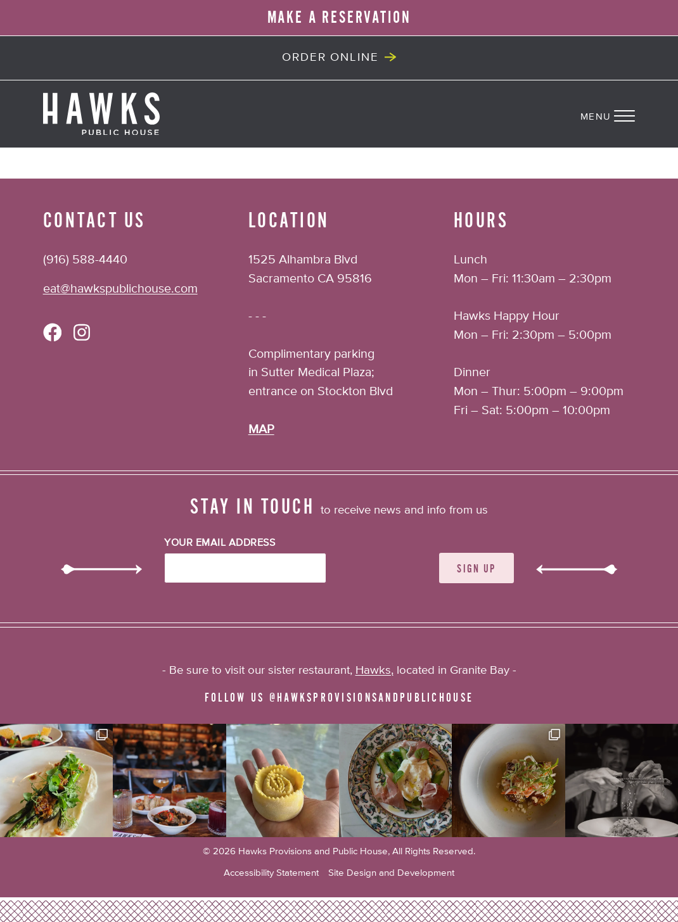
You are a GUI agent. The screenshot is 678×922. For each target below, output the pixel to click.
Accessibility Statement (271, 873)
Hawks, (374, 670)
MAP (261, 430)
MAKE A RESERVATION (339, 18)
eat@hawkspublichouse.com (120, 289)
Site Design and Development (391, 873)
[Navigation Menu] (629, 114)
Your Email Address (219, 543)
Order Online (330, 57)
